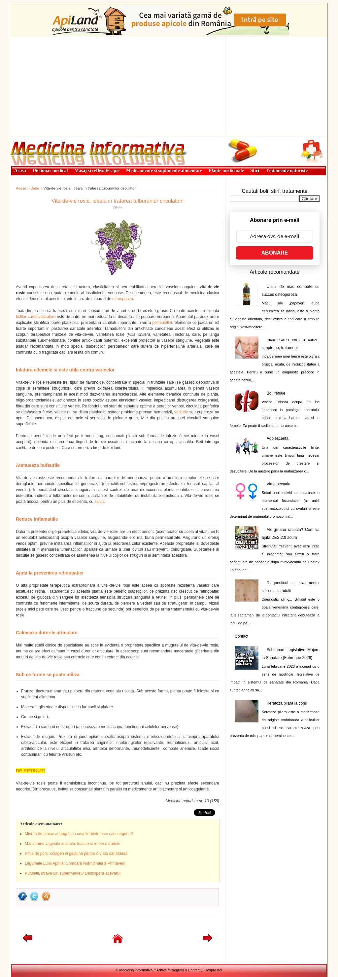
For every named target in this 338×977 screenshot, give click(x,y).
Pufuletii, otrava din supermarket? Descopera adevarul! (73, 873)
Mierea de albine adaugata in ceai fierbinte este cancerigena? (79, 833)
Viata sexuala (278, 484)
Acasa (21, 188)
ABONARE (274, 253)
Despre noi (213, 970)
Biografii (177, 970)
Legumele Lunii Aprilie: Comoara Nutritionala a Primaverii (75, 863)
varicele (181, 412)
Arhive (161, 970)
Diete (34, 188)
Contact (241, 636)
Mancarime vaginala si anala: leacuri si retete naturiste (72, 843)
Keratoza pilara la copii (287, 703)
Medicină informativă (28, 138)
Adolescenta (277, 438)
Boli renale (276, 393)
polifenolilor (162, 322)
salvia (99, 501)
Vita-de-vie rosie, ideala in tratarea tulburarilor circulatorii (117, 201)
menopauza (122, 299)
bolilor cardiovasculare (35, 316)
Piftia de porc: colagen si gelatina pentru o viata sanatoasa (76, 853)
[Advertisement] (168, 86)
